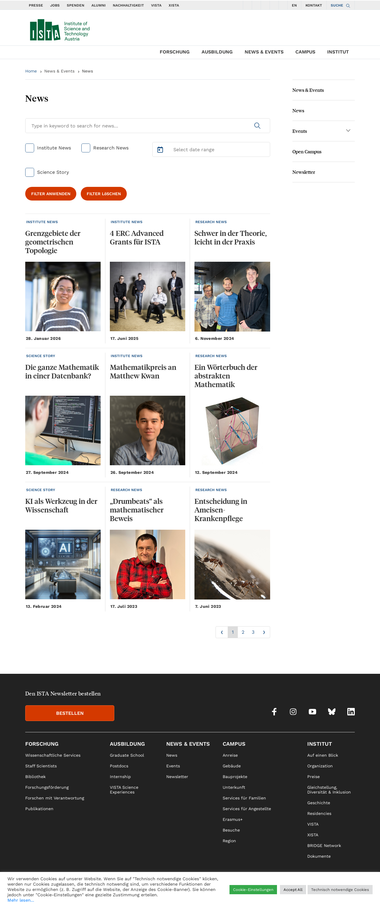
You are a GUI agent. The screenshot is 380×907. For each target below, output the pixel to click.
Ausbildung (217, 52)
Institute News (54, 148)
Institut (338, 52)
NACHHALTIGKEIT (128, 5)
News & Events (264, 52)
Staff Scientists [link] (41, 766)
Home (31, 71)
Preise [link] (313, 776)
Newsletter (303, 172)
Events (299, 131)
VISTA (156, 5)
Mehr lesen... (20, 900)
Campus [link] (234, 744)
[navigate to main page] (59, 28)
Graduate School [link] (127, 755)
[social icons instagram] (256, 5)
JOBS (55, 5)
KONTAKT (313, 5)
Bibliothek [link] (35, 776)
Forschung (175, 52)
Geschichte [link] (318, 802)
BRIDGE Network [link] (324, 845)
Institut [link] (319, 744)
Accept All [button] (293, 889)
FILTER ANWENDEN (50, 193)
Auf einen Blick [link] (322, 755)
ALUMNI (98, 5)
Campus (305, 52)
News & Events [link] (188, 744)
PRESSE (36, 5)
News (87, 71)
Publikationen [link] (39, 808)
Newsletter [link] (177, 776)
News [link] (171, 755)
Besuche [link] (231, 830)
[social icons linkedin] (283, 5)
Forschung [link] (41, 744)
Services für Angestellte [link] (247, 808)
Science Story (53, 172)
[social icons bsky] (274, 5)
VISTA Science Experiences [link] (124, 789)
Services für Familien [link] (244, 798)
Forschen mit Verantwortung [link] (54, 798)
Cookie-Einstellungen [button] (253, 889)
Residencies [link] (319, 813)
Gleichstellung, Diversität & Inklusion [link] (329, 789)
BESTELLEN (70, 713)
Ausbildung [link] (127, 744)
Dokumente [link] (319, 856)
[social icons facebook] (247, 5)
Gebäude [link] (232, 766)
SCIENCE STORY (40, 356)
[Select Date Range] (211, 149)
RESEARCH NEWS (211, 222)
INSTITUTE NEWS (42, 222)
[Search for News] (147, 125)
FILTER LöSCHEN (104, 193)
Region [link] (229, 840)
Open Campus (307, 151)
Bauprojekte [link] (235, 776)
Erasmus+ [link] (233, 819)
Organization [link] (320, 766)
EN (294, 5)
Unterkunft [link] (234, 787)
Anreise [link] (230, 755)
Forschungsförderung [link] (47, 787)
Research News (111, 148)
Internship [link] (120, 776)
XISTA (174, 5)
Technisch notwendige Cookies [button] (340, 889)
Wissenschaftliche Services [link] (52, 755)
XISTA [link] (312, 834)
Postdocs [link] (119, 766)
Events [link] (173, 766)
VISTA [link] (313, 824)
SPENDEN (75, 5)
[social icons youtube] (265, 5)
